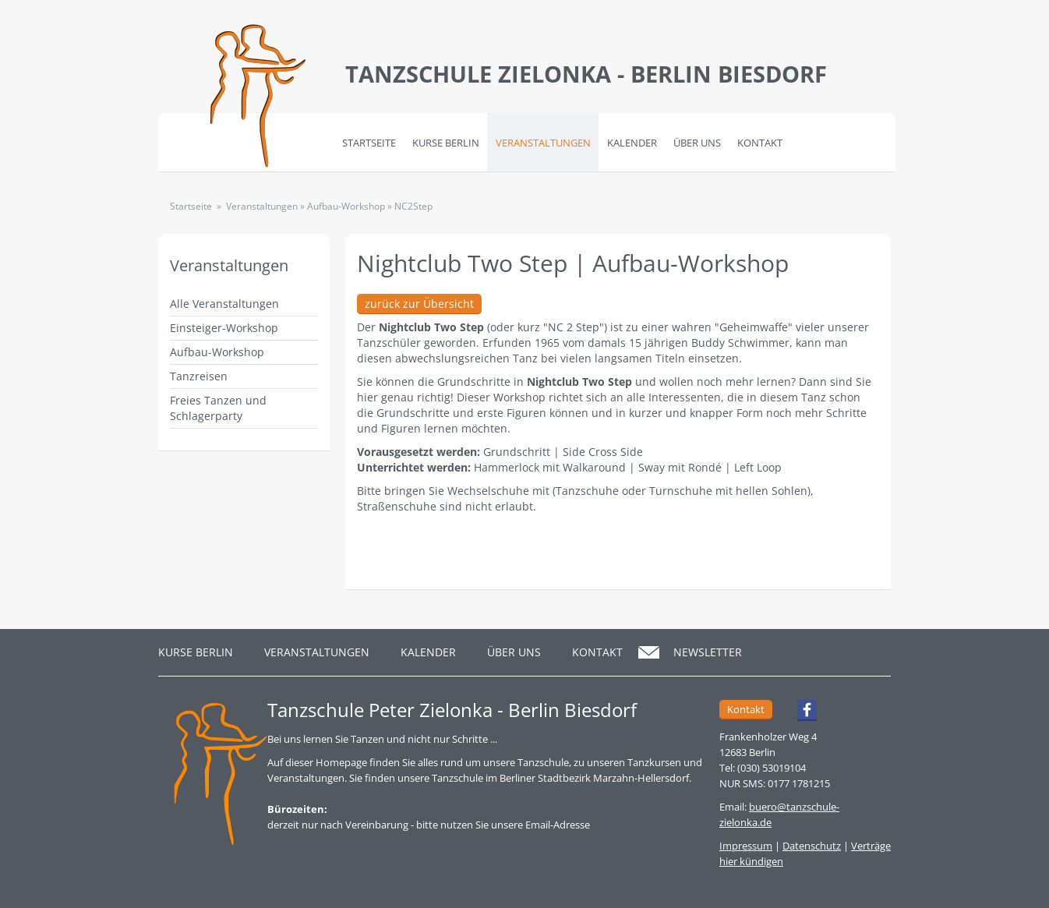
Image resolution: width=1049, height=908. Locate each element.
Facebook (800, 712)
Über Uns (697, 143)
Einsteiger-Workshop (224, 327)
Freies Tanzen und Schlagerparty (218, 408)
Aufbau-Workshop (217, 351)
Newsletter (707, 652)
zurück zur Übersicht (419, 303)
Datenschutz (811, 846)
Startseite (369, 143)
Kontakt (759, 143)
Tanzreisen (199, 376)
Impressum (745, 846)
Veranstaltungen (543, 143)
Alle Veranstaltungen (224, 303)
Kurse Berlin (445, 143)
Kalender (632, 143)
